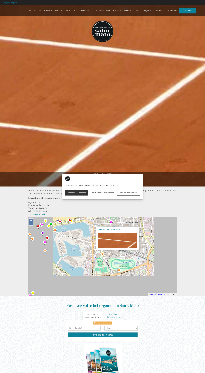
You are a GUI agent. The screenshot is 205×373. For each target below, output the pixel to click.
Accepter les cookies (77, 192)
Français (5, 2)
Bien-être (86, 10)
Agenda (160, 10)
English (14, 2)
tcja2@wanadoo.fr (37, 214)
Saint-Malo (98, 173)
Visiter (48, 10)
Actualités (35, 10)
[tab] (93, 315)
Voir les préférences (128, 192)
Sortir (58, 10)
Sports (109, 173)
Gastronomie (102, 10)
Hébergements (132, 10)
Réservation (187, 10)
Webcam (172, 10)
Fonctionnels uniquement (102, 192)
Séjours (148, 10)
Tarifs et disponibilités (102, 334)
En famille (72, 10)
